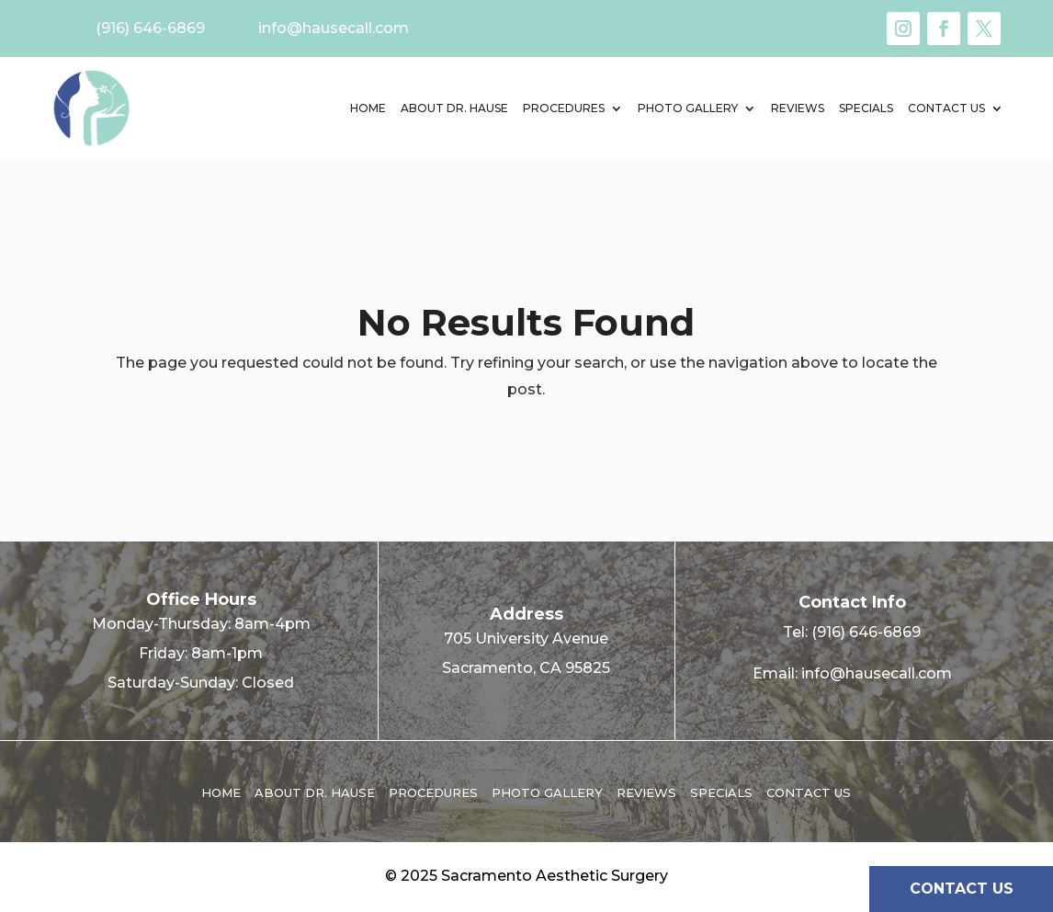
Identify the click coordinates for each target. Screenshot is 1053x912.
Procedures (564, 108)
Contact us (946, 108)
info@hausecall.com (876, 673)
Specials (866, 108)
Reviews (797, 108)
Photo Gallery (688, 108)
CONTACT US (961, 888)
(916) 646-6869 (866, 632)
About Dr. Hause (454, 108)
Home (368, 108)
